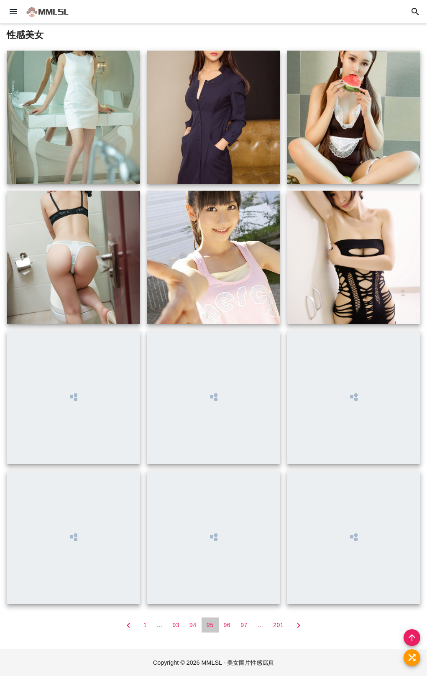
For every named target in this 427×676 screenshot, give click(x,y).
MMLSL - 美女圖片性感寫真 (238, 662)
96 (227, 625)
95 (210, 625)
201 (278, 625)
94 (193, 625)
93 (175, 625)
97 (244, 625)
